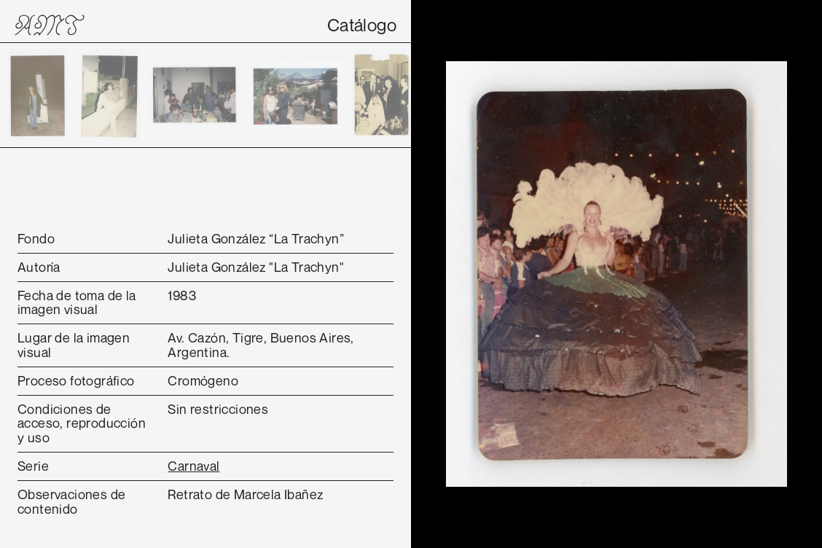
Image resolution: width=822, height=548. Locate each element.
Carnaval (193, 466)
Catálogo (361, 25)
